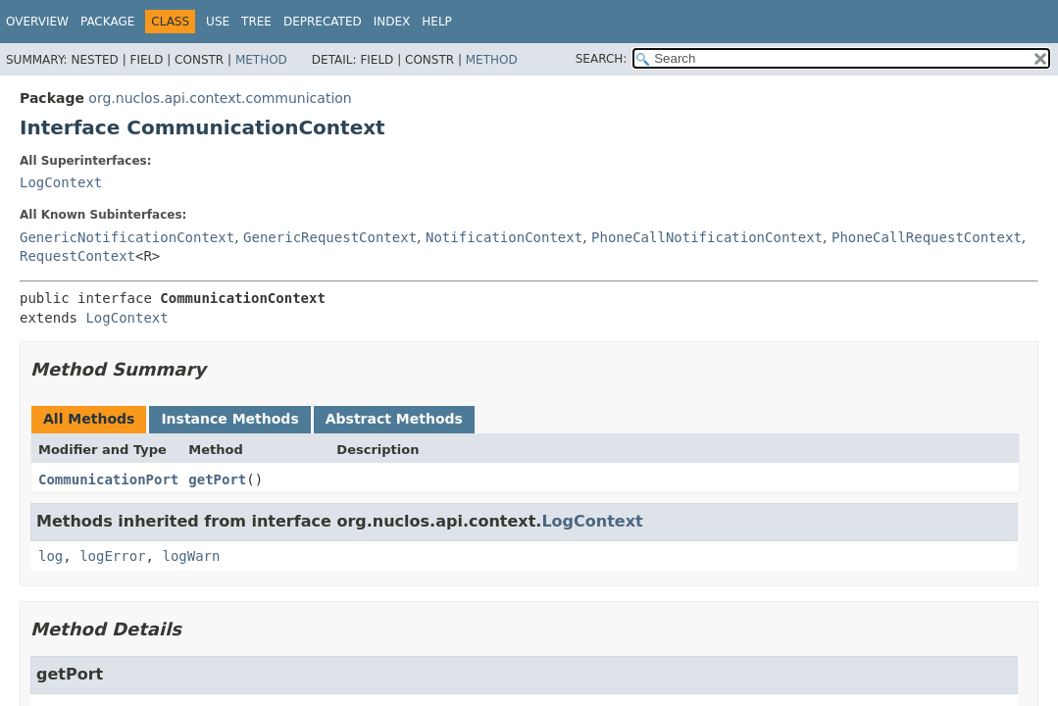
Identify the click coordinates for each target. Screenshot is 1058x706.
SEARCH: (602, 59)
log (50, 556)
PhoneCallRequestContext (926, 237)
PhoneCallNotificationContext (707, 237)
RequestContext (77, 256)
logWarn (191, 556)
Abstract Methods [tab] (394, 419)
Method (261, 60)
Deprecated (322, 21)
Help (437, 21)
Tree (256, 21)
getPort (217, 479)
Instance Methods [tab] (229, 419)
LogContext (61, 182)
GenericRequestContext (330, 237)
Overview (37, 21)
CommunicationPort (108, 479)
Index (392, 21)
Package (107, 21)
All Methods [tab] (88, 419)
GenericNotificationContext (127, 237)
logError (112, 556)
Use (217, 21)
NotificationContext (504, 237)
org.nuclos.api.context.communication (219, 98)
